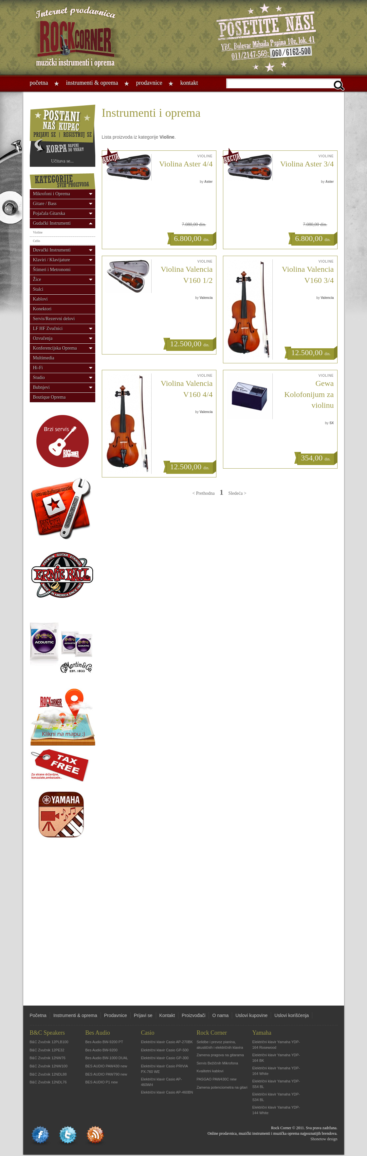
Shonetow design (323, 1139)
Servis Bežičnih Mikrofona (217, 1063)
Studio (39, 377)
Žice (37, 279)
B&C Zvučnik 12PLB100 (49, 1042)
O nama (220, 1015)
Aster (208, 181)
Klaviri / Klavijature (51, 259)
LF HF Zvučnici (48, 328)
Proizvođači (193, 1015)
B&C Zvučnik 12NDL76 (48, 1082)
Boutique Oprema (49, 397)
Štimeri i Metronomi (52, 269)
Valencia (205, 298)
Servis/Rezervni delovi (54, 318)
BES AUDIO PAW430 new (106, 1066)
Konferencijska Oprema (55, 348)
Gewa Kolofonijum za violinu (309, 394)
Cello (36, 241)
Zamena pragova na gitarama (220, 1055)
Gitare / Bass (45, 203)
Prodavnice (149, 82)
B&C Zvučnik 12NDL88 (48, 1074)
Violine (38, 232)
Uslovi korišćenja (291, 1015)
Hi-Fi (38, 367)
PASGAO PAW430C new (217, 1079)
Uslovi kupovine (251, 1015)
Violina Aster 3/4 (307, 164)
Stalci (38, 289)
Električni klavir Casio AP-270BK (167, 1042)
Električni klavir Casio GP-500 (165, 1050)
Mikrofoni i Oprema (51, 193)
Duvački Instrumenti (52, 250)
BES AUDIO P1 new (101, 1082)
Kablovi (40, 299)
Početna (39, 82)
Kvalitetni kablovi (210, 1071)
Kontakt (189, 82)
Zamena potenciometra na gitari (222, 1087)
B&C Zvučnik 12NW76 (47, 1058)
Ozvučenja (43, 338)
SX (331, 423)
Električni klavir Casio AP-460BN (167, 1092)
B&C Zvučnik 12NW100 (49, 1066)
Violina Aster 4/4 (186, 164)
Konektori (42, 308)
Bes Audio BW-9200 (101, 1050)
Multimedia (43, 357)
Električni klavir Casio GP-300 (165, 1058)
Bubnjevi (41, 387)
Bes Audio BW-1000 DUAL (106, 1058)
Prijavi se (143, 1015)
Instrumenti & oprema (92, 82)
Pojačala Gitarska (49, 213)
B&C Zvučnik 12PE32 (47, 1050)
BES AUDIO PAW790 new (106, 1074)
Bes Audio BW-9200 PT (104, 1042)
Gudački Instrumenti (52, 223)
